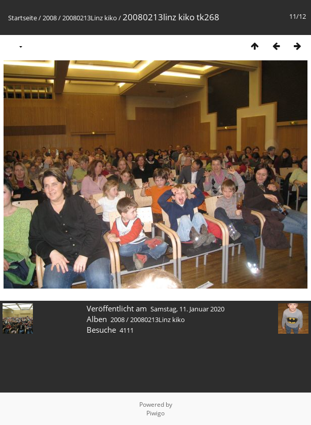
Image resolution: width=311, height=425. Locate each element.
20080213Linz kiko (89, 17)
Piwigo (155, 413)
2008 (50, 17)
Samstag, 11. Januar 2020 (187, 308)
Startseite (22, 17)
